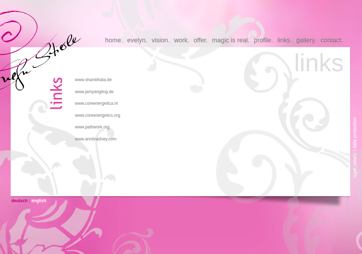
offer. (201, 40)
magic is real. (231, 40)
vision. (161, 40)
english (38, 200)
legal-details (356, 167)
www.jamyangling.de (94, 91)
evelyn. (137, 40)
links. (285, 40)
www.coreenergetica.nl (96, 103)
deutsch (19, 200)
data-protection (356, 128)
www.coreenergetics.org (97, 115)
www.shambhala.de (93, 79)
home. (114, 40)
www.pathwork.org (92, 127)
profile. (263, 40)
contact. (332, 40)
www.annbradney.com (95, 139)
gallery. (306, 40)
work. (181, 40)
